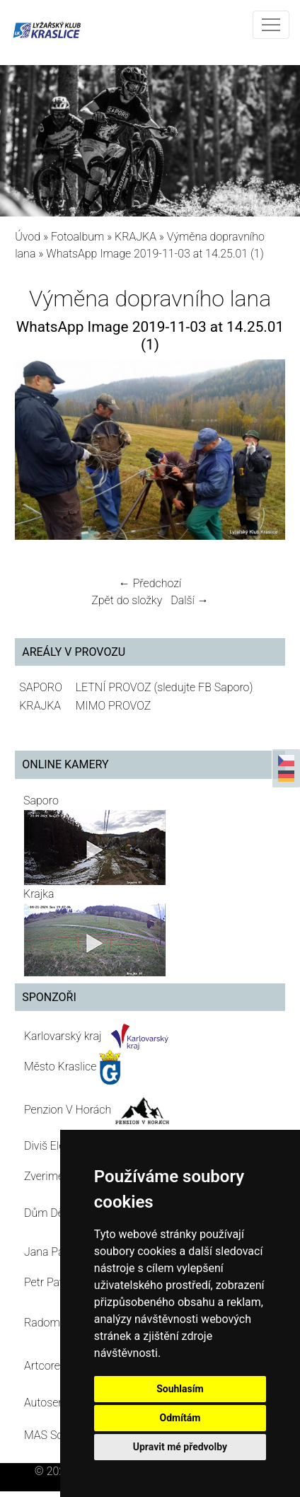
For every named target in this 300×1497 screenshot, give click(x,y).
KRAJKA (135, 236)
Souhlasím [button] (180, 1388)
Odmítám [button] (179, 1417)
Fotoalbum (77, 236)
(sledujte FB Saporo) (203, 687)
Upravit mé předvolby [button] (180, 1446)
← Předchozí (150, 583)
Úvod (27, 236)
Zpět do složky (126, 600)
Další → (190, 600)
